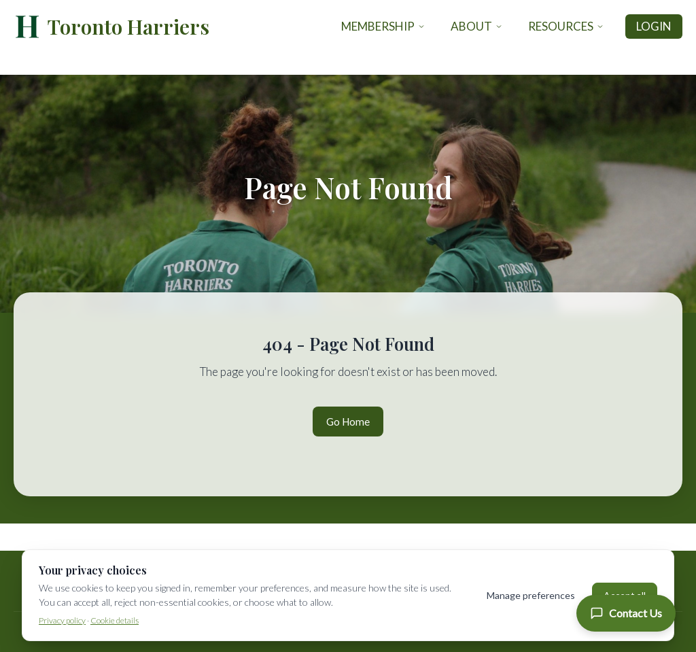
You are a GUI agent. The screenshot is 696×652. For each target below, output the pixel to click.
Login (654, 26)
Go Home (348, 421)
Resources (566, 26)
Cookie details (114, 620)
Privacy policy (62, 620)
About (477, 26)
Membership (383, 26)
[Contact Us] (626, 613)
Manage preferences (531, 595)
